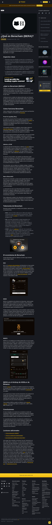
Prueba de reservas (35, 493)
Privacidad (13, 496)
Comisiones (34, 504)
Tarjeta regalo (24, 488)
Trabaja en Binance (15, 484)
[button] (49, 2)
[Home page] (22, 2)
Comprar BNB (44, 500)
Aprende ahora (39, 5)
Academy (23, 487)
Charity (23, 495)
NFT (22, 491)
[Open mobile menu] (49, 2)
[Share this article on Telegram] (45, 13)
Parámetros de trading (35, 509)
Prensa (13, 488)
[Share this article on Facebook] (42, 13)
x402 (23, 513)
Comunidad (14, 500)
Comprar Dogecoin (45, 503)
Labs (23, 510)
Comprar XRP (44, 502)
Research (23, 494)
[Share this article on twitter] (39, 13)
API (32, 506)
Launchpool (24, 490)
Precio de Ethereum (45, 488)
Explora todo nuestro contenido (26, 475)
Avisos (13, 503)
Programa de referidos (35, 487)
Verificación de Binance (35, 507)
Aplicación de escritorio (35, 484)
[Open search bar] (41, 2)
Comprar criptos (24, 484)
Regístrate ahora (44, 90)
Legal (13, 490)
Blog (13, 499)
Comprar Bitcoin (44, 499)
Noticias (13, 487)
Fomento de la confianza (16, 497)
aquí (18, 519)
